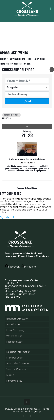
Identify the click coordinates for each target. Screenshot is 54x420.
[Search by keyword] (27, 80)
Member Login (14, 357)
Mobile (10, 375)
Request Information (18, 352)
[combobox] (27, 87)
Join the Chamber (16, 369)
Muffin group (33, 411)
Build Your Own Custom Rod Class (27, 159)
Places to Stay (14, 341)
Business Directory (17, 318)
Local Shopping (15, 330)
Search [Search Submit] (27, 101)
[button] (52, 69)
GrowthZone (32, 188)
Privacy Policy (14, 380)
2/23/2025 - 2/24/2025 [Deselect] (11, 115)
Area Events (13, 324)
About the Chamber (18, 363)
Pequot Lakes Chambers (33, 256)
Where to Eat (14, 336)
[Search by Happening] (27, 94)
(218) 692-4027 (13, 296)
